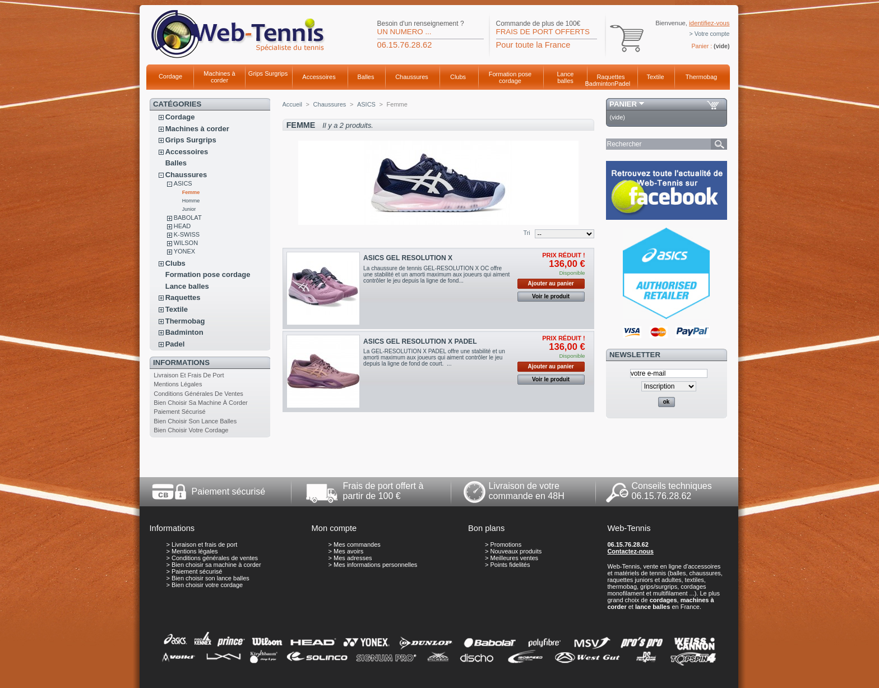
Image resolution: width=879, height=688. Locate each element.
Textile (655, 76)
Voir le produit (551, 296)
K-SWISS (187, 234)
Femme (191, 192)
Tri (526, 232)
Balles (366, 76)
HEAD (182, 226)
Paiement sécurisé (179, 411)
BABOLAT (188, 217)
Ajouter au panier (550, 283)
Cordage (170, 76)
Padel (622, 83)
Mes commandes (357, 544)
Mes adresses (353, 558)
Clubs (458, 76)
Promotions (506, 544)
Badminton (600, 83)
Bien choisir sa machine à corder (201, 402)
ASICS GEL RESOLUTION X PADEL (419, 341)
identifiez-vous (709, 23)
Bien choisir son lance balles (195, 421)
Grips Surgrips (268, 73)
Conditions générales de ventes (198, 393)
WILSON (186, 242)
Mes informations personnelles (375, 564)
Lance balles (565, 77)
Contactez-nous (630, 551)
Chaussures (411, 76)
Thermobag (701, 76)
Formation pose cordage (510, 77)
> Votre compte (710, 33)
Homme (191, 201)
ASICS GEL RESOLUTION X (407, 258)
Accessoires (318, 76)
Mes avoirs (348, 551)
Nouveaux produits (516, 551)
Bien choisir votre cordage (191, 430)
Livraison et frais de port (189, 375)
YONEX (185, 251)
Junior (189, 209)
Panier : (701, 46)
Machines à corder (219, 77)
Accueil (292, 104)
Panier (623, 104)
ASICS (183, 183)
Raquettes (610, 76)
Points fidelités (510, 564)
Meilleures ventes (515, 558)
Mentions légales (178, 384)
